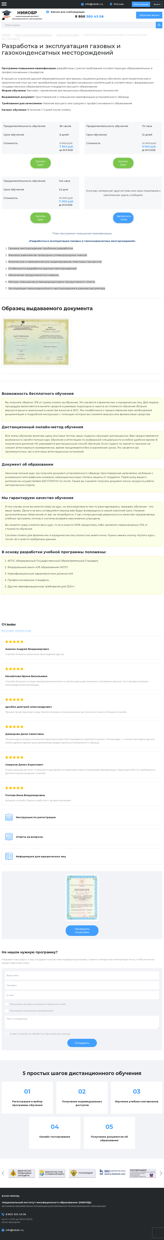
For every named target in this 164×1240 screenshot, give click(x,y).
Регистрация (141, 4)
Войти (157, 4)
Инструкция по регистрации (36, 817)
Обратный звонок (149, 15)
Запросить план (124, 218)
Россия (119, 4)
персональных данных (57, 1033)
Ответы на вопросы (29, 836)
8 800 (89, 16)
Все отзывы (8, 630)
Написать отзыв (23, 630)
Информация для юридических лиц (41, 856)
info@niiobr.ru (94, 4)
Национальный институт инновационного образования (27, 15)
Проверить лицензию (82, 930)
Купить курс (40, 163)
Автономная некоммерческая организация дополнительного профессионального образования (82, 1204)
